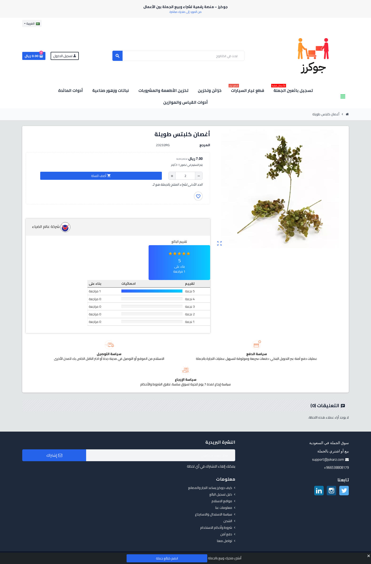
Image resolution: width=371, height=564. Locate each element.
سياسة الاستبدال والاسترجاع (213, 514)
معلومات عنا (223, 508)
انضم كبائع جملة (167, 558)
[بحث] (178, 56)
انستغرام (331, 490)
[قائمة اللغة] (32, 23)
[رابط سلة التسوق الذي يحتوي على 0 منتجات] (33, 56)
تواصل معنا (224, 541)
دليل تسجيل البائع (220, 494)
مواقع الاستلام (222, 501)
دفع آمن (226, 534)
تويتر (344, 490)
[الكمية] (185, 176)
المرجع (204, 145)
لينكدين (319, 490)
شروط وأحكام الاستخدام (216, 527)
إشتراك (54, 455)
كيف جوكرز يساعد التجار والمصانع (210, 488)
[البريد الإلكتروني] (160, 455)
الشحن (227, 521)
